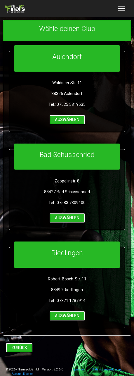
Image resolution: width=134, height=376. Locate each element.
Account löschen (23, 373)
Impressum (78, 369)
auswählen (67, 119)
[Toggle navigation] (121, 8)
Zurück (19, 347)
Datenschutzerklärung (107, 369)
